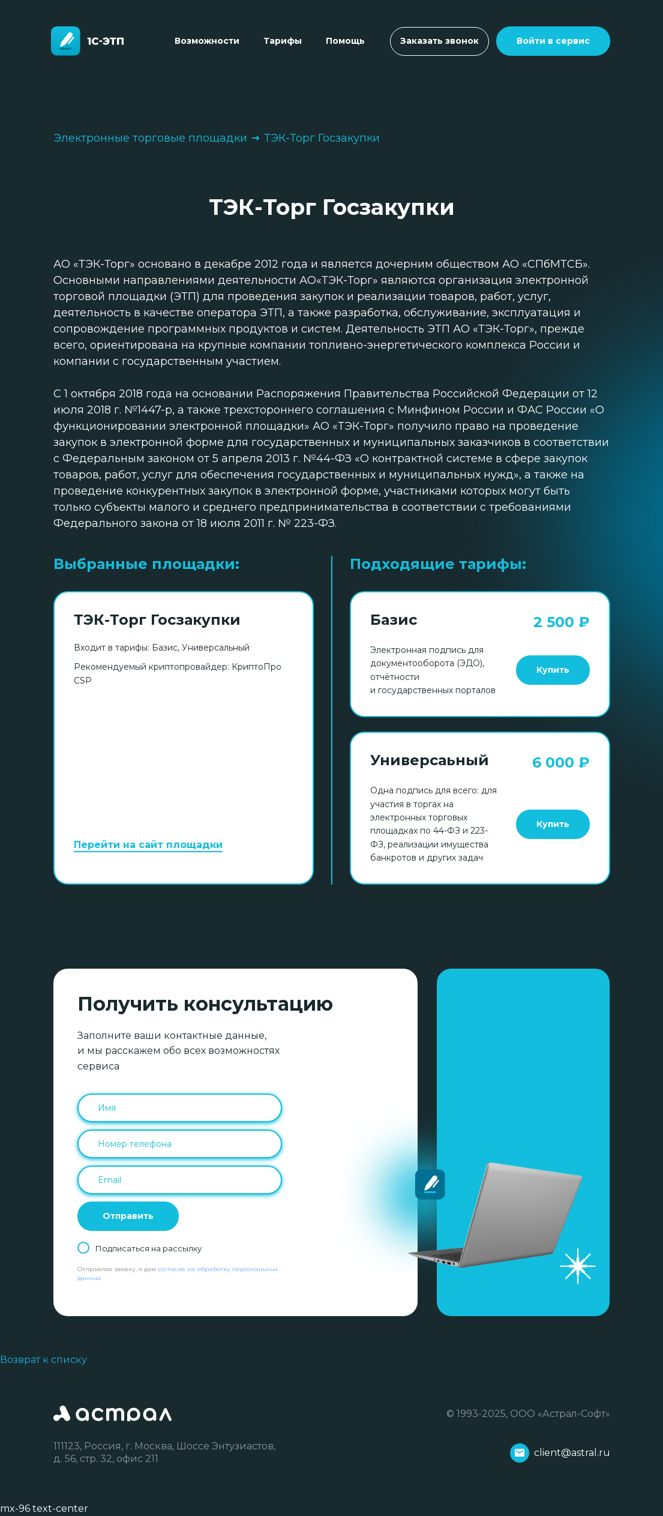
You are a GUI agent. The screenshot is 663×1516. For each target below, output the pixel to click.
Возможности (207, 40)
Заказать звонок (439, 40)
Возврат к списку (43, 1359)
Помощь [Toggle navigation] (345, 40)
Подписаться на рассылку (148, 1248)
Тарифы (282, 40)
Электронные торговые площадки (150, 138)
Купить (552, 669)
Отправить (128, 1216)
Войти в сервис (553, 40)
